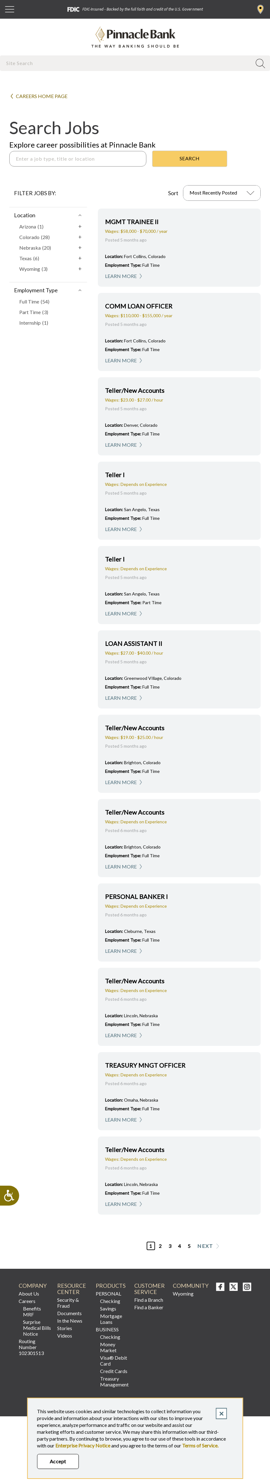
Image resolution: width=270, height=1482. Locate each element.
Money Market (108, 1347)
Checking (110, 1301)
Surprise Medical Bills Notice (37, 1328)
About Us (29, 1293)
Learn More (121, 276)
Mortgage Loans (111, 1319)
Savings (108, 1308)
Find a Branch (260, 9)
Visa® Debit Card (113, 1361)
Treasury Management (114, 1381)
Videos (64, 1336)
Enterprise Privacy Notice (82, 1445)
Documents (69, 1313)
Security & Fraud (68, 1303)
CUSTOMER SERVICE (149, 1288)
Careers (27, 1301)
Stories (64, 1328)
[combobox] (126, 63)
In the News (69, 1321)
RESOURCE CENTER (71, 1288)
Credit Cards (113, 1371)
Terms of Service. (200, 1445)
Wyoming (183, 1293)
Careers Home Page (41, 96)
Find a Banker (148, 1307)
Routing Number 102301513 (31, 1347)
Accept (58, 1461)
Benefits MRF (32, 1311)
